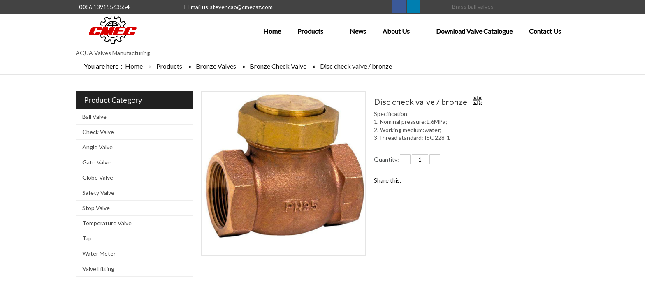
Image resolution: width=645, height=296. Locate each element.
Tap (87, 238)
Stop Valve (96, 207)
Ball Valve (94, 116)
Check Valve (98, 131)
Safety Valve (98, 192)
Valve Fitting (98, 268)
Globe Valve (97, 177)
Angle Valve (97, 146)
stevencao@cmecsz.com (241, 6)
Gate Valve (96, 162)
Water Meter (99, 253)
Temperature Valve (107, 223)
